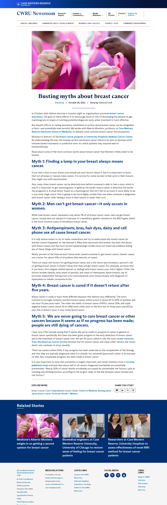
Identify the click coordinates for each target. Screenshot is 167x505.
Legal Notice (21, 490)
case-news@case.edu (53, 488)
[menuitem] (29, 23)
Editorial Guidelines (81, 481)
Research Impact (62, 14)
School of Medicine (88, 390)
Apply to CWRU (144, 477)
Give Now (141, 480)
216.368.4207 (56, 484)
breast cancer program (71, 136)
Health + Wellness (29, 23)
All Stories (111, 14)
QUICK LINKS (80, 470)
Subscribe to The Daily (82, 484)
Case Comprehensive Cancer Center (61, 390)
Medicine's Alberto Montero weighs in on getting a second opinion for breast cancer (35, 443)
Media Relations (97, 14)
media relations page (53, 478)
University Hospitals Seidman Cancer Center (110, 136)
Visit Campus (143, 483)
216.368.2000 (22, 486)
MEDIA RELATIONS (54, 470)
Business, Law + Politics (89, 23)
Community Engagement (134, 23)
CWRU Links (141, 471)
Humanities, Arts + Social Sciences (58, 23)
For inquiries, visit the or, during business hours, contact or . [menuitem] (54, 481)
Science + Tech (111, 23)
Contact (121, 14)
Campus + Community (78, 14)
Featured (56, 393)
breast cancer (38, 390)
